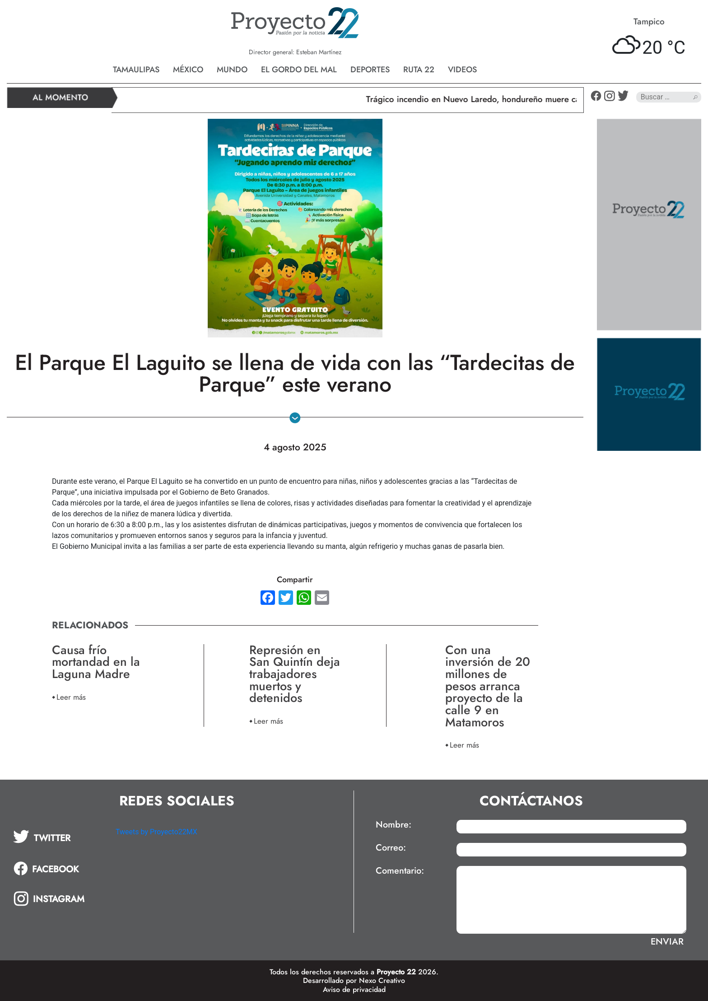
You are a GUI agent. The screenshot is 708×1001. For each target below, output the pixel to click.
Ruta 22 (418, 69)
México (188, 69)
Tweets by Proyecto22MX (156, 832)
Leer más (71, 696)
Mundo (232, 69)
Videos (462, 69)
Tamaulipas (136, 69)
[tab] (58, 836)
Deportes (370, 69)
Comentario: (400, 871)
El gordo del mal (299, 69)
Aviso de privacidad (354, 989)
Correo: (391, 848)
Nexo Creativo (382, 980)
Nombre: (393, 825)
